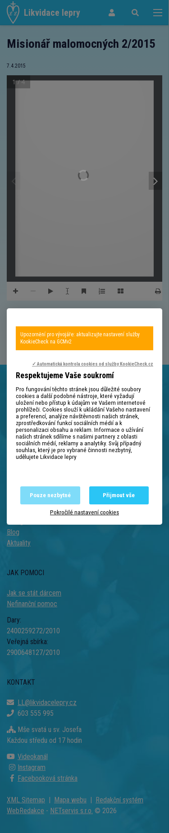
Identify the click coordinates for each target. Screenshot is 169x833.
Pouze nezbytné (50, 495)
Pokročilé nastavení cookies (84, 512)
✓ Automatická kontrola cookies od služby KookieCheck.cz (92, 364)
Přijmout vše (119, 495)
